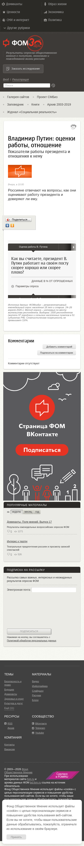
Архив (11, 728)
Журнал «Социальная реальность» (32, 112)
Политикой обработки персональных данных (31, 640)
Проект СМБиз (47, 97)
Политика (52, 20)
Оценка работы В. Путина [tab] (33, 246)
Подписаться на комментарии (56, 352)
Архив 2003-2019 (59, 104)
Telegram (40, 728)
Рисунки (36, 695)
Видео (35, 681)
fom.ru (30, 779)
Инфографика (40, 686)
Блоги (35, 700)
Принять (16, 837)
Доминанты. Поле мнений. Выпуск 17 (29, 521)
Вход (6, 79)
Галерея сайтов (18, 97)
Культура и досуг (13, 703)
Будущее (9, 689)
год (37, 511)
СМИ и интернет (15, 20)
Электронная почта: (41, 589)
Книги (36, 104)
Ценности (11, 12)
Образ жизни (55, 4)
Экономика (53, 12)
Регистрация (20, 79)
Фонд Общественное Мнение (18, 771)
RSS (10, 723)
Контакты (9, 744)
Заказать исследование (25, 68)
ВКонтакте (41, 723)
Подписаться (29, 631)
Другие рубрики (16, 28)
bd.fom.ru (35, 782)
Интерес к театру (17, 541)
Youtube (39, 732)
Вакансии (9, 749)
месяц (28, 511)
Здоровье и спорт (14, 698)
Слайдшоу (37, 691)
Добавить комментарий (59, 346)
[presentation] (24, 610)
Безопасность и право (12, 683)
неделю (16, 511)
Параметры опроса (27, 286)
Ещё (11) (9, 708)
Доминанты (11, 4)
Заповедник (15, 104)
